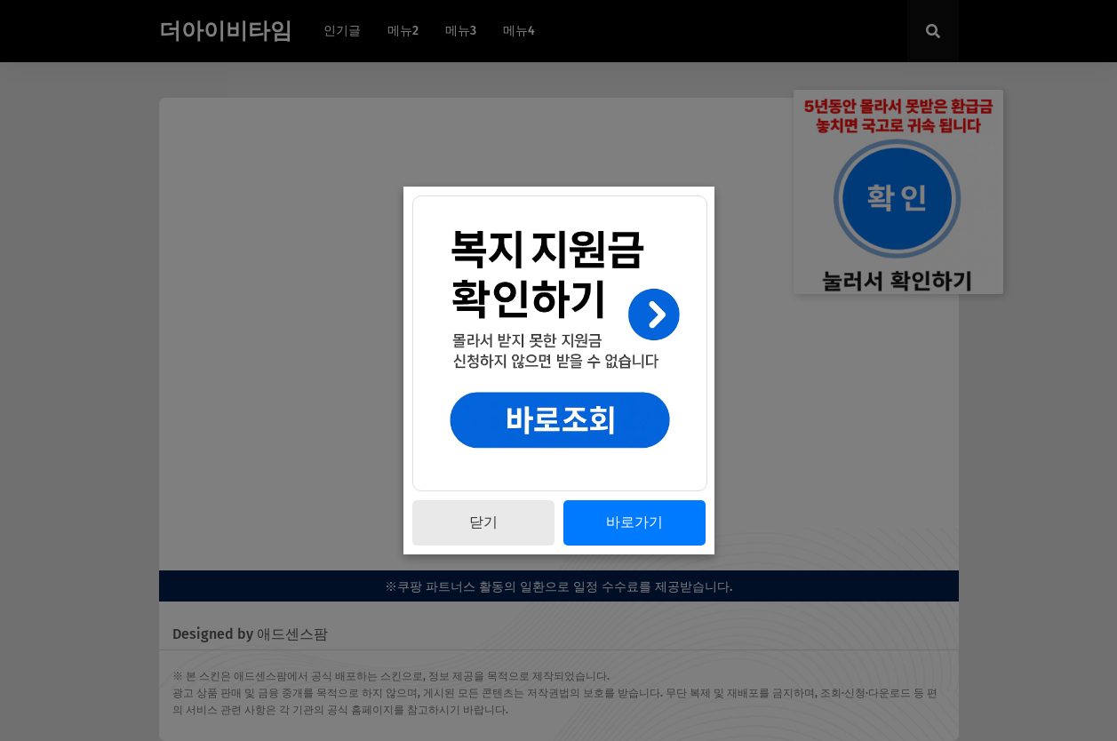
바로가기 (634, 522)
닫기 (483, 522)
